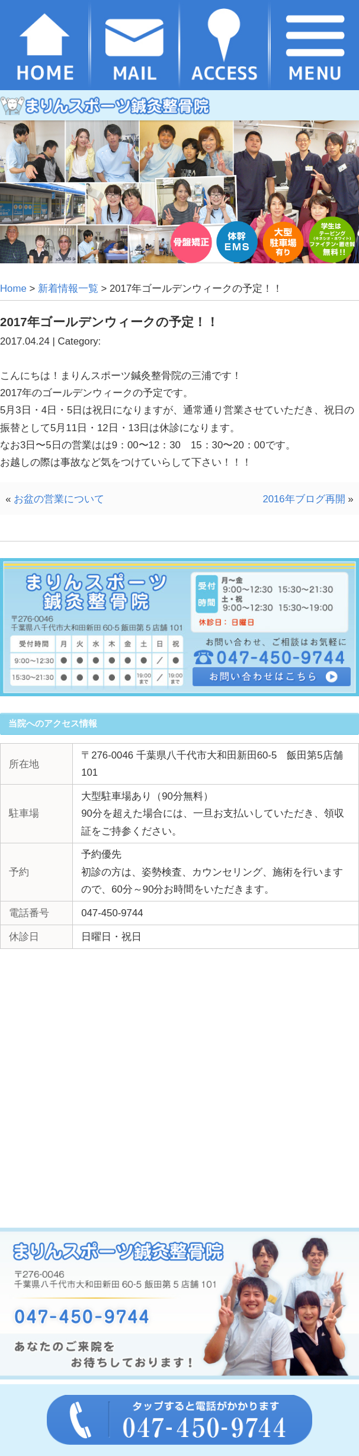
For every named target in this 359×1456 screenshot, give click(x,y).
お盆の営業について (59, 499)
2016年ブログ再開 (303, 499)
